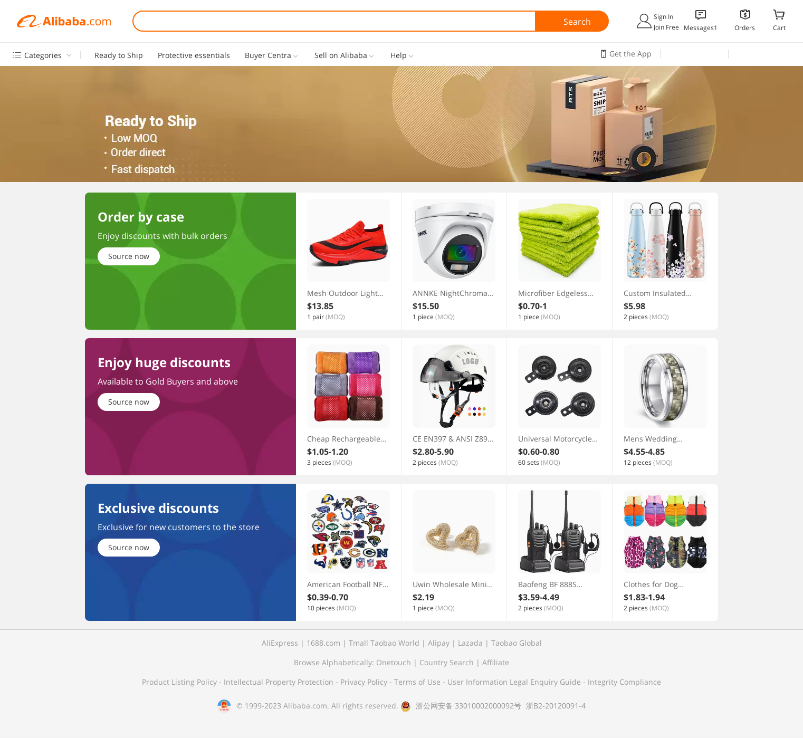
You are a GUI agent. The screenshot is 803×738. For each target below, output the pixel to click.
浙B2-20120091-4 (556, 706)
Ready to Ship (118, 55)
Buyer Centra (268, 55)
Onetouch (393, 662)
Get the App (630, 54)
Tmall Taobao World (384, 643)
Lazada (470, 643)
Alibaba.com (63, 21)
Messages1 (701, 27)
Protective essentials (194, 55)
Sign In (663, 16)
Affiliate (495, 662)
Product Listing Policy (180, 682)
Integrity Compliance (624, 682)
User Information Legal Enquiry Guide (514, 682)
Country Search (446, 662)
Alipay (439, 643)
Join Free (666, 27)
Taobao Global (516, 643)
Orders (744, 27)
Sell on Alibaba (340, 55)
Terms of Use (418, 682)
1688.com (323, 643)
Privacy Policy (364, 682)
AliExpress (280, 643)
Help (398, 55)
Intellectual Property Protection (280, 682)
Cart (779, 27)
